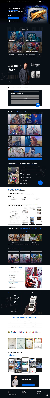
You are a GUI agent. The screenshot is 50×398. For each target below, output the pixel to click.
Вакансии (38, 393)
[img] (16, 152)
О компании (24, 392)
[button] (41, 1)
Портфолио (23, 393)
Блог (37, 392)
